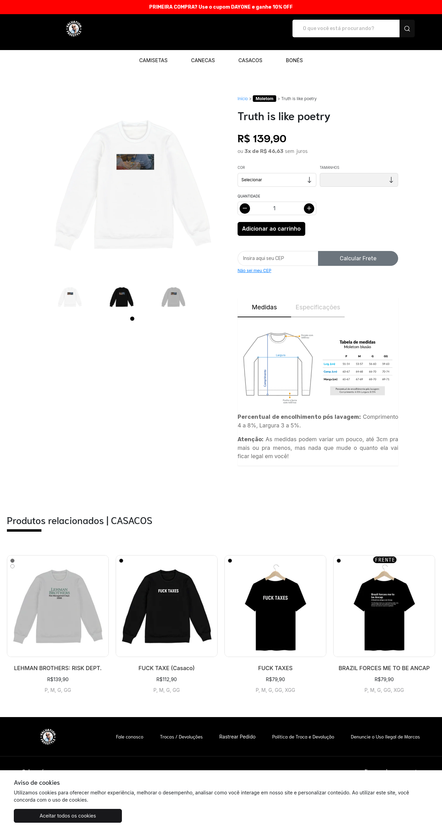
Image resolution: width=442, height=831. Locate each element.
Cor (241, 160)
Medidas (264, 299)
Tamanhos (329, 160)
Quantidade (249, 189)
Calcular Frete (358, 251)
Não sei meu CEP (254, 263)
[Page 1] (132, 311)
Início (243, 91)
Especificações (318, 299)
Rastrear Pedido (237, 729)
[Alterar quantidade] (277, 201)
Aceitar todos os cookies (48, 816)
